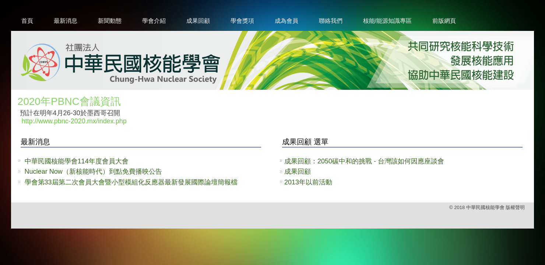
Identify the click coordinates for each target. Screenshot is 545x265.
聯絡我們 (330, 21)
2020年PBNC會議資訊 (69, 101)
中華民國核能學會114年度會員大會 (77, 161)
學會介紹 (154, 21)
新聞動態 (110, 21)
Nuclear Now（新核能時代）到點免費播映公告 (93, 171)
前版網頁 (444, 21)
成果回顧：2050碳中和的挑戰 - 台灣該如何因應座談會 (364, 161)
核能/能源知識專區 (387, 21)
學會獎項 (242, 21)
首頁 (27, 21)
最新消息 (65, 21)
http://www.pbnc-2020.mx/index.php (74, 121)
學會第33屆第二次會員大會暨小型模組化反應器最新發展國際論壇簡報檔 (131, 182)
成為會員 (286, 21)
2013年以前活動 (308, 182)
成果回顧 (198, 21)
